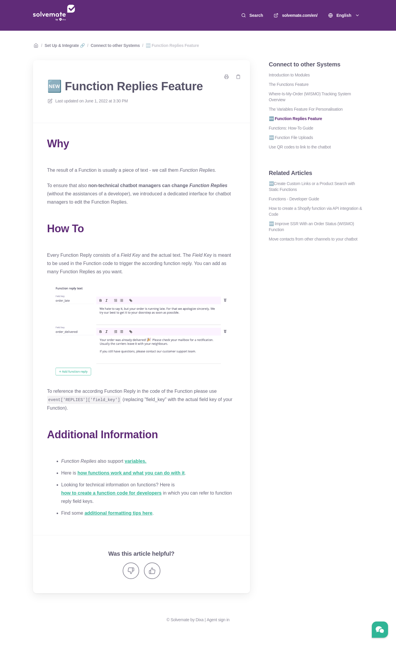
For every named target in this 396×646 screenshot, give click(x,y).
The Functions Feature (289, 84)
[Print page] (226, 76)
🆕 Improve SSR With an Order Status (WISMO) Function (311, 226)
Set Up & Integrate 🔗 (65, 45)
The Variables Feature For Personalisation (306, 109)
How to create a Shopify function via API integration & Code (315, 211)
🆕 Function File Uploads (291, 137)
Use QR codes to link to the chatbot (300, 147)
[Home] (54, 15)
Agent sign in (218, 619)
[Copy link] (238, 76)
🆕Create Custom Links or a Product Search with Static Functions (312, 186)
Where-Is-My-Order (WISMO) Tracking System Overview (310, 96)
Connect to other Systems (115, 45)
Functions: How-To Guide (291, 128)
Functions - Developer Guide (294, 199)
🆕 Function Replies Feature (172, 45)
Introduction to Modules (289, 75)
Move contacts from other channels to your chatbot (313, 239)
